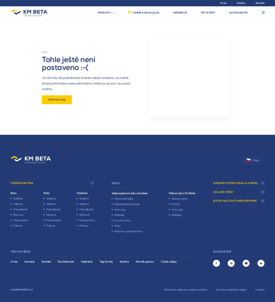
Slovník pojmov (145, 261)
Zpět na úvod (57, 99)
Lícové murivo (122, 220)
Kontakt (46, 261)
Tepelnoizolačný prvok (127, 204)
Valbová (18, 204)
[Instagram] (231, 263)
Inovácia (30, 261)
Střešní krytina (22, 183)
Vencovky (120, 209)
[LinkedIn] (260, 263)
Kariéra (124, 261)
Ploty (117, 226)
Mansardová (20, 220)
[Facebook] (216, 263)
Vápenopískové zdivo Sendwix (130, 193)
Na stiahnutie (66, 261)
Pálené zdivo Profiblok (182, 193)
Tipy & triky (106, 261)
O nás (14, 261)
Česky (252, 160)
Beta (13, 193)
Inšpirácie (87, 261)
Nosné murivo (180, 198)
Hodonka (82, 193)
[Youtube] (246, 263)
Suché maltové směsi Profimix (235, 200)
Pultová (17, 225)
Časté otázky (168, 261)
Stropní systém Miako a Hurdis (235, 183)
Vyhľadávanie (263, 12)
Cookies (260, 289)
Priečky (176, 204)
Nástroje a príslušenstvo (128, 231)
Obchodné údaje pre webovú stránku (185, 289)
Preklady (119, 215)
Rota (46, 193)
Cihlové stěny (223, 192)
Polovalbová (20, 209)
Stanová (18, 214)
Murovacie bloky (123, 198)
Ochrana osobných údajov (231, 289)
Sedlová (18, 198)
